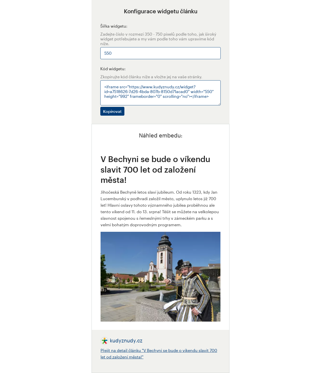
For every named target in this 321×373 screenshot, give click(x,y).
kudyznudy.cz (126, 340)
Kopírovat (112, 111)
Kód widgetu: (113, 68)
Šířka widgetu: (113, 26)
